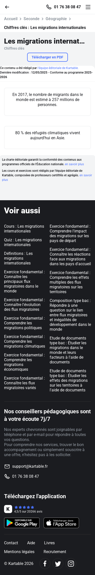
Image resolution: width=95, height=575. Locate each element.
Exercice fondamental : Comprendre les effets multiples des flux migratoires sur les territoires (70, 282)
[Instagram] (70, 563)
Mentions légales (19, 551)
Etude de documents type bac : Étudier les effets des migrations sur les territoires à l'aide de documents (69, 380)
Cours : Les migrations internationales (24, 228)
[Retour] (9, 6)
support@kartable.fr (30, 466)
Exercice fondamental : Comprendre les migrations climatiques (24, 341)
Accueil (10, 18)
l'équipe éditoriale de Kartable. (58, 68)
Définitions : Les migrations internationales (18, 258)
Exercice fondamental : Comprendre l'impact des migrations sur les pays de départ (70, 233)
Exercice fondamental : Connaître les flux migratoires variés (24, 383)
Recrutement (55, 551)
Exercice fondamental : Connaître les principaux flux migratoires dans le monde (24, 281)
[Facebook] (45, 563)
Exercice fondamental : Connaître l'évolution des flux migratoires (24, 304)
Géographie (56, 18)
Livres (49, 542)
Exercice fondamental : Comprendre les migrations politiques (24, 323)
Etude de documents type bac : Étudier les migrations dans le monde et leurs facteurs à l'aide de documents (68, 350)
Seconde (32, 18)
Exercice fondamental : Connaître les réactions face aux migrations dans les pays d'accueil (70, 256)
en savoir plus (74, 164)
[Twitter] (57, 563)
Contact (11, 542)
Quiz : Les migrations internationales (23, 242)
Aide (31, 542)
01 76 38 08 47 (67, 7)
